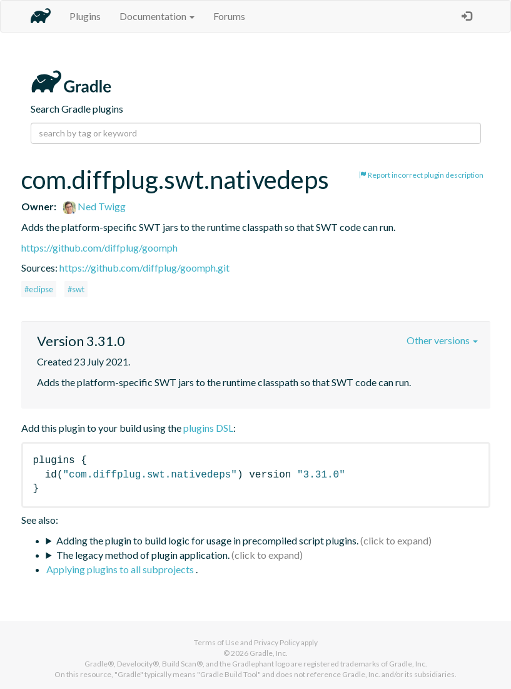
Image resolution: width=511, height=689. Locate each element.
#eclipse (38, 289)
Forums (229, 16)
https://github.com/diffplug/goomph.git (144, 267)
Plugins (85, 16)
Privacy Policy (277, 642)
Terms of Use (216, 642)
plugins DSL (208, 428)
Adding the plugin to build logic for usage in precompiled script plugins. (207, 540)
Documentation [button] (157, 16)
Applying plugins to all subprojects (121, 569)
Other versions (442, 340)
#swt (76, 289)
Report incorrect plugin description (421, 175)
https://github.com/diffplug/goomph (99, 247)
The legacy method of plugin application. (143, 555)
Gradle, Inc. (269, 653)
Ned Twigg (94, 206)
